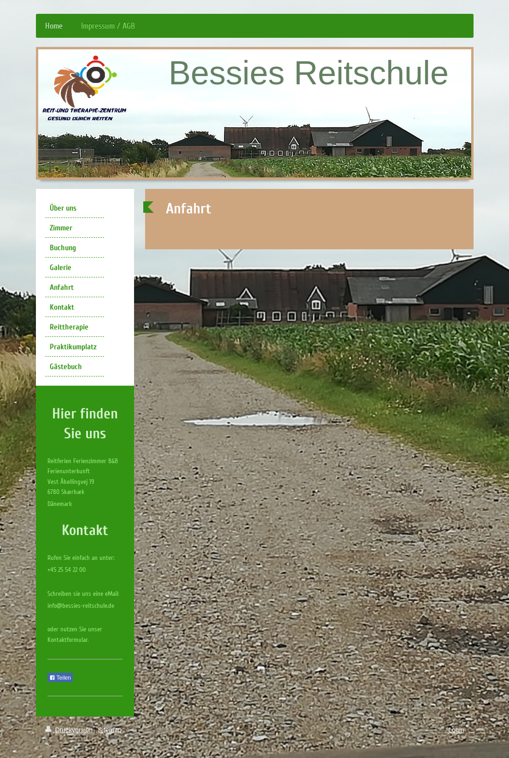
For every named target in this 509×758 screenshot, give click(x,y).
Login (456, 730)
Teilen (60, 678)
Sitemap (110, 730)
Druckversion (69, 730)
